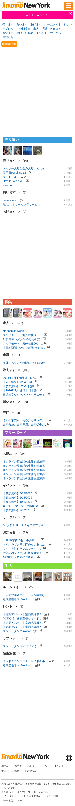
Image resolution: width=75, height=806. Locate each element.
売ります (8, 24)
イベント (41, 32)
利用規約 (26, 796)
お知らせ (8, 37)
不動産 (15, 771)
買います (22, 24)
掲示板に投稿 (9, 43)
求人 (36, 28)
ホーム (5, 765)
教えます (55, 28)
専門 (19, 32)
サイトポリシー (10, 796)
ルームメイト (52, 24)
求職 (44, 28)
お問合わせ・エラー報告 (45, 796)
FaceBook (30, 771)
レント (68, 24)
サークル (55, 32)
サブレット (9, 28)
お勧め (29, 32)
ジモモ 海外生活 (18, 792)
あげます (36, 24)
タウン (44, 765)
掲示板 (18, 765)
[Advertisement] (37, 90)
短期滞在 (24, 28)
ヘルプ (20, 800)
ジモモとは (7, 800)
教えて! (31, 765)
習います (8, 32)
